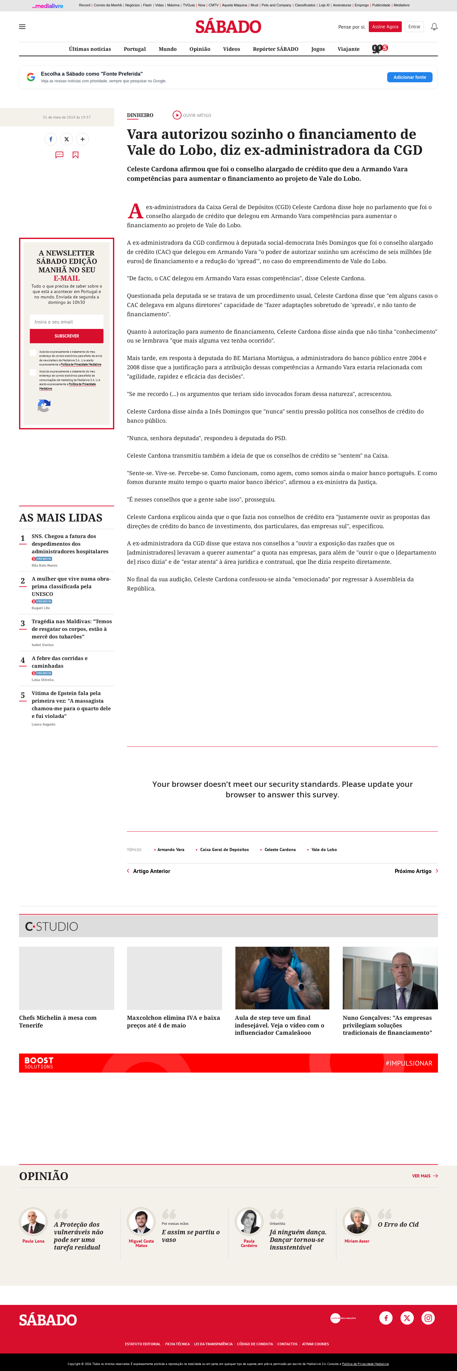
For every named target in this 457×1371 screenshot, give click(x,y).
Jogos (318, 48)
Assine (385, 27)
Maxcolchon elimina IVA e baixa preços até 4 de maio (173, 1021)
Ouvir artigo (192, 115)
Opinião (199, 48)
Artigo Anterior (151, 871)
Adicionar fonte (410, 77)
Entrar (414, 27)
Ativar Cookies (315, 1343)
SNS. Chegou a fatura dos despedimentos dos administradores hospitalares (70, 544)
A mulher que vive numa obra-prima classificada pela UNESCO (71, 586)
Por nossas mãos (175, 1223)
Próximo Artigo (413, 871)
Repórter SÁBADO (276, 48)
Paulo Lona (33, 1240)
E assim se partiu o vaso (191, 1236)
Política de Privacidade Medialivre (81, 364)
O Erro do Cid (398, 1224)
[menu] (22, 26)
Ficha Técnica (177, 1343)
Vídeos (231, 48)
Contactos (287, 1343)
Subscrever (67, 336)
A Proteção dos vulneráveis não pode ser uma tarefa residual (78, 1236)
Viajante (349, 48)
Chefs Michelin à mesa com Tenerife (58, 1021)
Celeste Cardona (279, 849)
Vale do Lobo (323, 849)
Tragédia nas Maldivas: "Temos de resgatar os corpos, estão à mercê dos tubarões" (72, 629)
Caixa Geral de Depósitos (224, 849)
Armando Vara (170, 849)
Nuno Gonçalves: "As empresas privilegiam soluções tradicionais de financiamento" (387, 1025)
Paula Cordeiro (249, 1243)
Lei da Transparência (213, 1343)
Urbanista (277, 1223)
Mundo (168, 48)
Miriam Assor (357, 1240)
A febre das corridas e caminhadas (60, 662)
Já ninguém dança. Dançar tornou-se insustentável (298, 1240)
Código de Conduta (255, 1343)
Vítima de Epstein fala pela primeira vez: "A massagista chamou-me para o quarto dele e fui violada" (71, 705)
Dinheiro (140, 115)
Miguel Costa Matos (141, 1243)
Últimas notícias (90, 48)
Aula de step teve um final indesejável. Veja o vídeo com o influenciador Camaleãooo (279, 1025)
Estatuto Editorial (143, 1343)
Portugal (135, 48)
